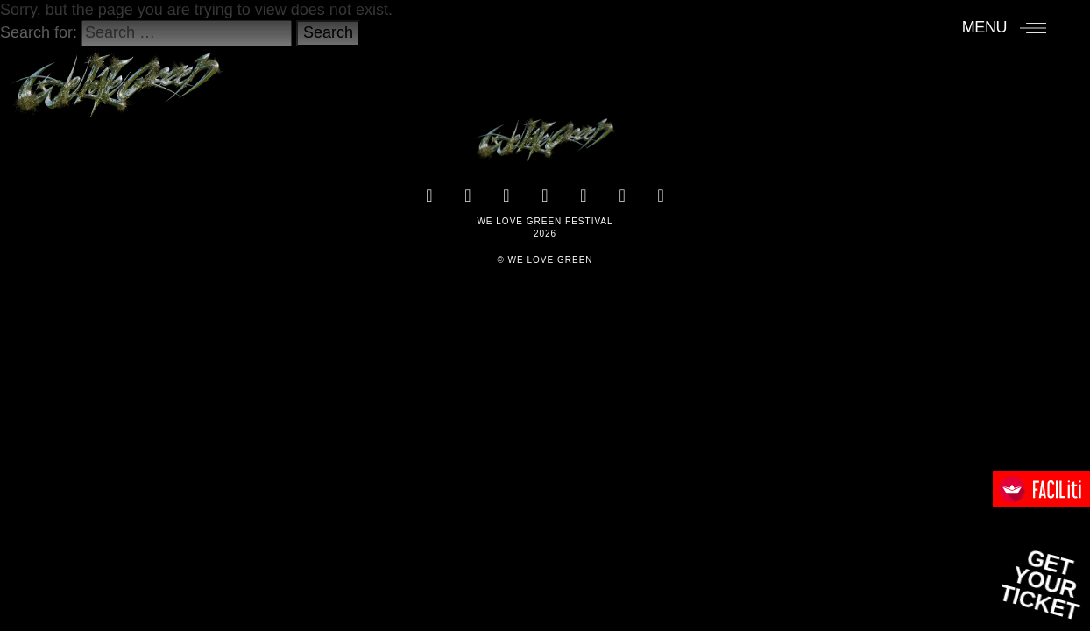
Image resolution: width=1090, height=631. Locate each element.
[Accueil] (117, 76)
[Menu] (1004, 27)
